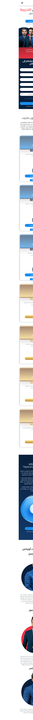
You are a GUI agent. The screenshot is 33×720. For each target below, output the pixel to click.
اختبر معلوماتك (16, 180)
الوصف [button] (16, 159)
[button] (18, 57)
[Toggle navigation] (3, 2)
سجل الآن (16, 103)
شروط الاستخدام (10, 98)
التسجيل (16, 316)
